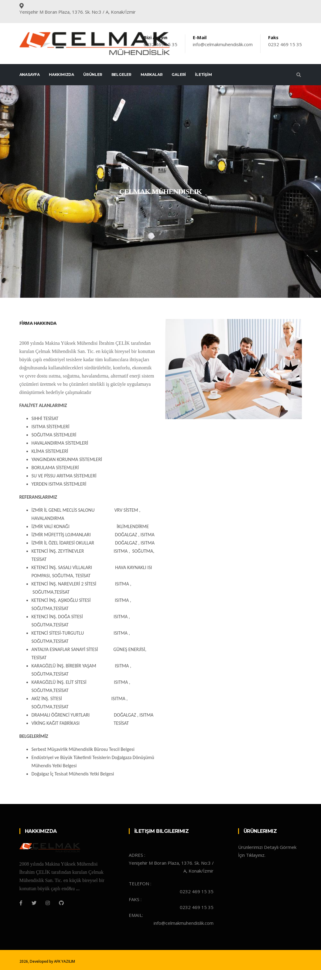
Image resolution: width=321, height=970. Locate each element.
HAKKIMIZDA (61, 74)
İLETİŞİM (203, 74)
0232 (150, 44)
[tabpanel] (160, 191)
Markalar (151, 74)
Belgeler (121, 74)
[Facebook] (20, 902)
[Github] (61, 902)
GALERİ (179, 74)
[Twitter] (34, 902)
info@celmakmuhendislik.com (223, 44)
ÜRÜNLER (92, 74)
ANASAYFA (29, 74)
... (78, 888)
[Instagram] (48, 902)
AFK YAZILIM (64, 961)
